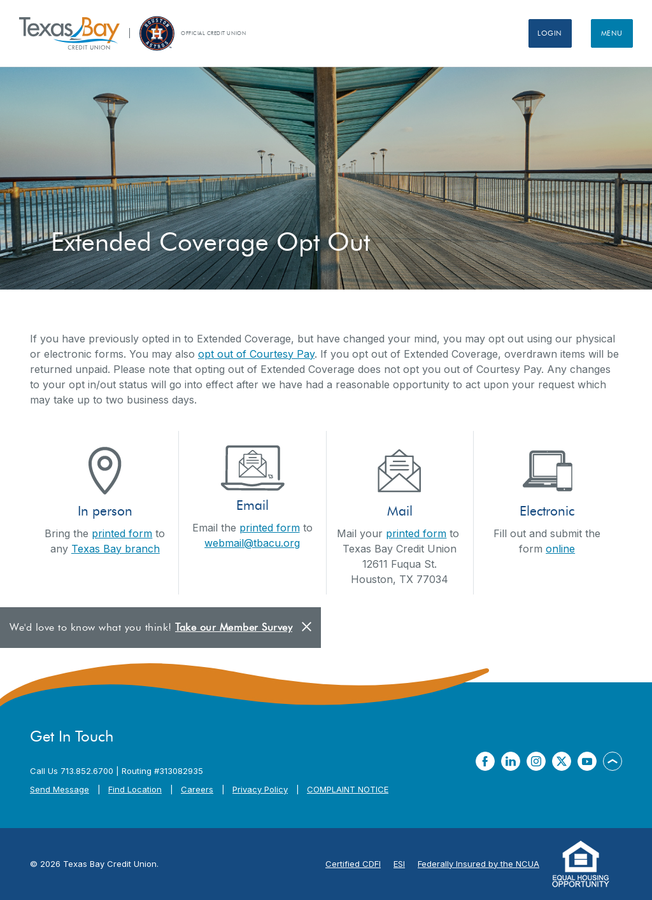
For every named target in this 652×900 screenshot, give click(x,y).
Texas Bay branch (115, 548)
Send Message (59, 789)
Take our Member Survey (233, 627)
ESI (399, 864)
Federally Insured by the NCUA (478, 864)
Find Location (135, 789)
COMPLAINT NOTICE (347, 789)
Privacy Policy (260, 789)
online (560, 548)
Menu (609, 33)
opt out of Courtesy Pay (256, 354)
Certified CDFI (353, 864)
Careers (197, 789)
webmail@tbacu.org (252, 543)
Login (539, 33)
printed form (122, 533)
